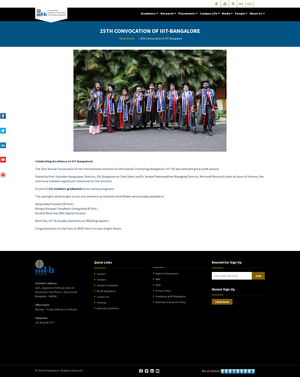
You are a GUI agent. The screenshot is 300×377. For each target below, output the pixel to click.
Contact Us (103, 297)
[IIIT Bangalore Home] (44, 268)
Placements (188, 13)
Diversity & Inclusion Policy (171, 302)
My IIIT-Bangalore (106, 291)
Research (168, 13)
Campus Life (210, 13)
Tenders (101, 279)
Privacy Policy (163, 290)
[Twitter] (146, 371)
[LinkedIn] (152, 371)
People (241, 13)
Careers (101, 274)
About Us (257, 13)
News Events (127, 38)
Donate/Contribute (107, 285)
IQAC (250, 4)
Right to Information (167, 273)
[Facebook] (141, 371)
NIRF (241, 4)
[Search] (233, 4)
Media (227, 13)
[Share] (216, 4)
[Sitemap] (225, 4)
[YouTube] (157, 371)
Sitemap (101, 302)
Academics (149, 13)
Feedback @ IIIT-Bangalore (171, 296)
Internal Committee (108, 308)
